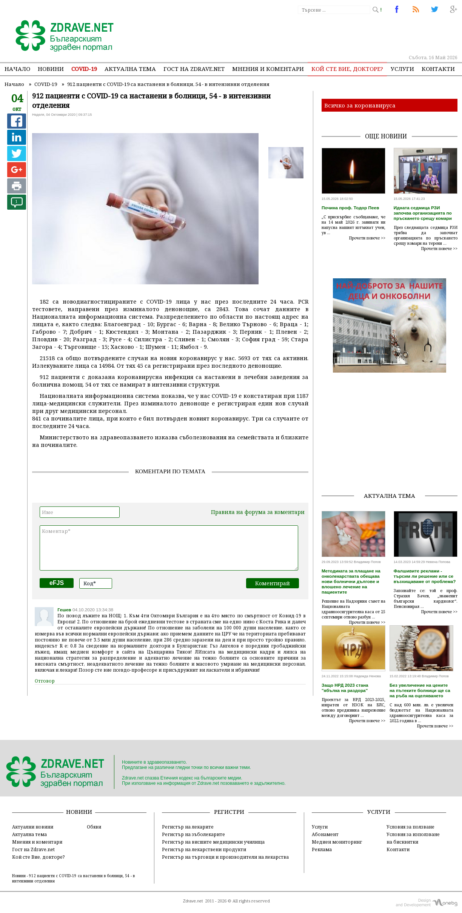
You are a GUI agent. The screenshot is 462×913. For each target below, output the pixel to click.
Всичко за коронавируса (360, 105)
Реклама (322, 849)
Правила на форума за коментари (258, 512)
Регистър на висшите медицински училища (213, 842)
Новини (51, 68)
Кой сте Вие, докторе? (347, 68)
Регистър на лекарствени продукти (204, 849)
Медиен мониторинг (337, 842)
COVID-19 (84, 68)
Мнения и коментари (268, 68)
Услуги (402, 68)
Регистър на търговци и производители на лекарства (225, 857)
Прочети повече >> (367, 238)
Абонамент (325, 834)
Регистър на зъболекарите (193, 834)
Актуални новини (32, 827)
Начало (17, 68)
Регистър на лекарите (188, 827)
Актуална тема (130, 68)
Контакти (438, 68)
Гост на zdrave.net (194, 68)
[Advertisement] (319, 34)
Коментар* (169, 548)
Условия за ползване (410, 827)
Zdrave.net (193, 901)
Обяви (94, 827)
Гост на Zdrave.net (33, 849)
